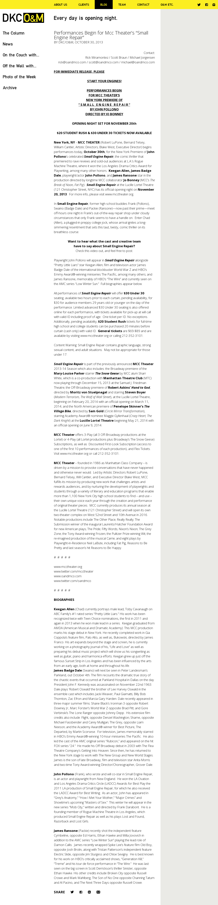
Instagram (214, 4)
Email (98, 892)
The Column (14, 32)
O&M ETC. (167, 4)
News (8, 43)
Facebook (206, 4)
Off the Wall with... (19, 65)
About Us (60, 4)
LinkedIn (89, 892)
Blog (103, 4)
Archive (10, 87)
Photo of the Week (19, 76)
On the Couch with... (21, 54)
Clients (83, 4)
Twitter (199, 4)
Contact (143, 4)
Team (122, 4)
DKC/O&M (23, 18)
